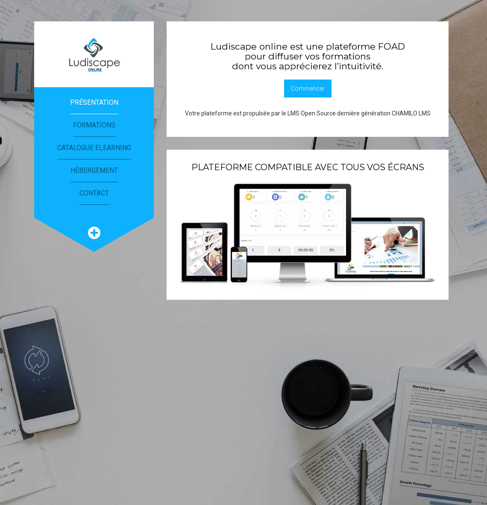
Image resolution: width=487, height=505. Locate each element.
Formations (94, 125)
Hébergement (94, 170)
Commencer (308, 88)
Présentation (94, 102)
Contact (94, 193)
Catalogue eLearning (94, 148)
